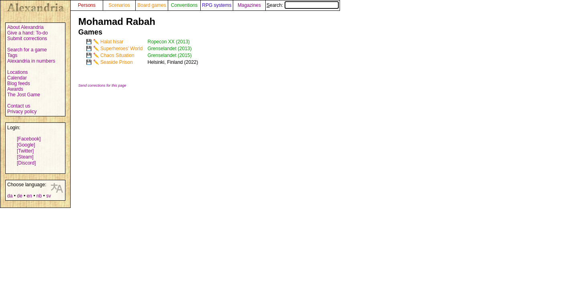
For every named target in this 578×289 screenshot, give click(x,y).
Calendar (17, 78)
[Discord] (26, 163)
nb (39, 196)
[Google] (26, 145)
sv (48, 196)
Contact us (18, 106)
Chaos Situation (117, 55)
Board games (151, 5)
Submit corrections (27, 38)
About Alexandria (25, 27)
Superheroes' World (121, 48)
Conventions (184, 5)
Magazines (249, 5)
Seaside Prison (116, 62)
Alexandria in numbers (31, 61)
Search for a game (27, 50)
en (29, 196)
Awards (15, 89)
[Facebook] (29, 139)
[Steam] (25, 157)
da (9, 196)
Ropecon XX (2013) (168, 42)
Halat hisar (111, 42)
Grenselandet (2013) (169, 48)
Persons (87, 5)
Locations (17, 72)
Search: (303, 5)
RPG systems (216, 5)
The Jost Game (23, 95)
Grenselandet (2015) (169, 55)
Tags (12, 55)
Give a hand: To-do (27, 33)
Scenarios (119, 5)
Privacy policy (22, 111)
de (19, 196)
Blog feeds (18, 83)
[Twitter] (25, 151)
